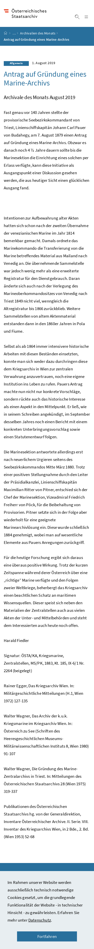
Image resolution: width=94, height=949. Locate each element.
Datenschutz (39, 920)
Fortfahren (47, 936)
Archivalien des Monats (37, 35)
